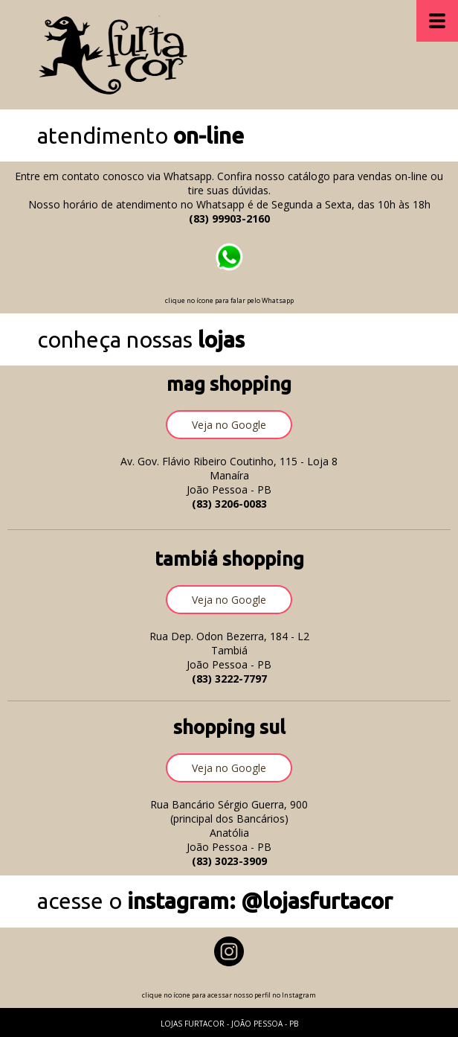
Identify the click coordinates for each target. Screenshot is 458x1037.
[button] (229, 424)
